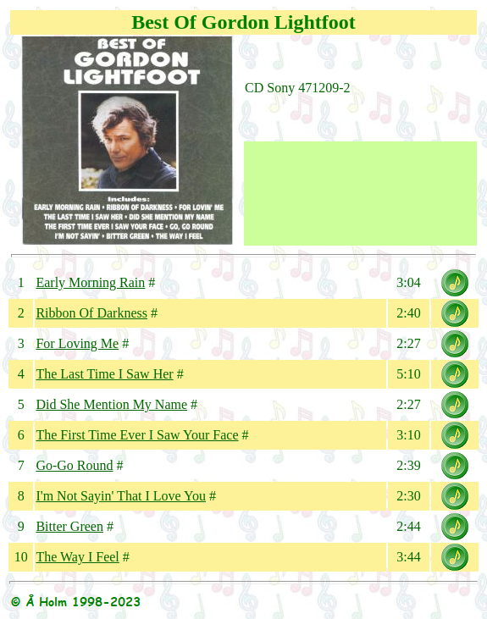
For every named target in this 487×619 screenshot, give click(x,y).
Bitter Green (69, 526)
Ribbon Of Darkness (91, 313)
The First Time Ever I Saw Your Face (137, 435)
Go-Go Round (74, 465)
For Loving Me (77, 343)
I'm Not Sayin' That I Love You (121, 496)
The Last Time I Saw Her (104, 374)
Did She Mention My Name (111, 404)
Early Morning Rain (90, 282)
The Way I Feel (77, 557)
